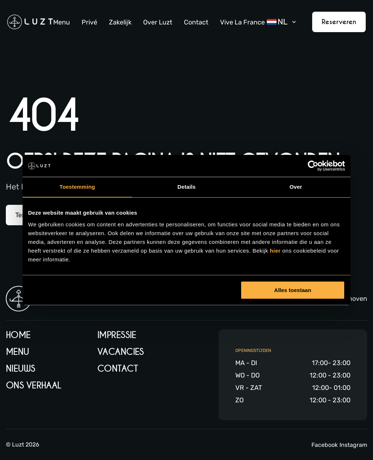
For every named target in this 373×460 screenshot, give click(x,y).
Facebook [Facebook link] (324, 444)
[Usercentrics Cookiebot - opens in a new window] (313, 165)
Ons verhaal (34, 385)
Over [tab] (296, 187)
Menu (61, 22)
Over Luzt (157, 22)
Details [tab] (186, 187)
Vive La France (242, 22)
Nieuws (20, 368)
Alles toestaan (292, 290)
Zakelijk (120, 22)
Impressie (116, 335)
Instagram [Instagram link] (353, 444)
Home (18, 335)
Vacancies (120, 351)
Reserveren (339, 22)
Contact (196, 22)
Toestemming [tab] (77, 187)
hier (276, 251)
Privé (89, 22)
